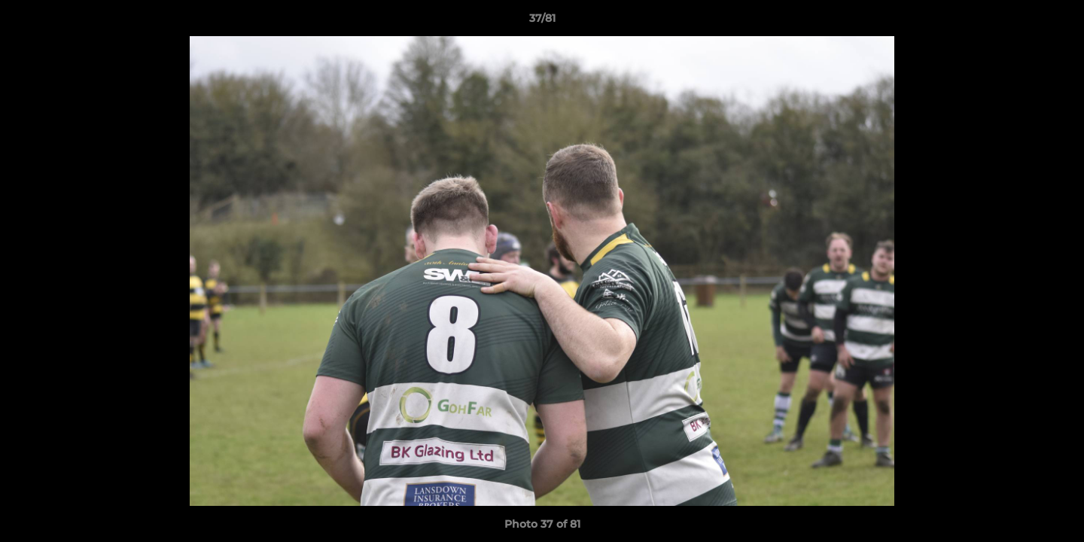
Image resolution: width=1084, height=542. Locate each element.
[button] (1057, 22)
